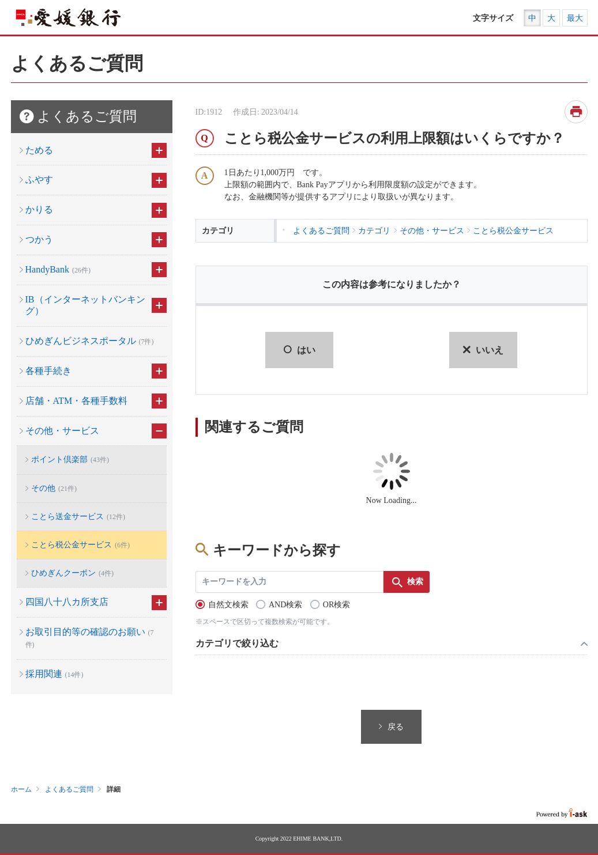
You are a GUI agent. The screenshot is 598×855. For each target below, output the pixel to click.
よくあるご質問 (69, 789)
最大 (575, 18)
